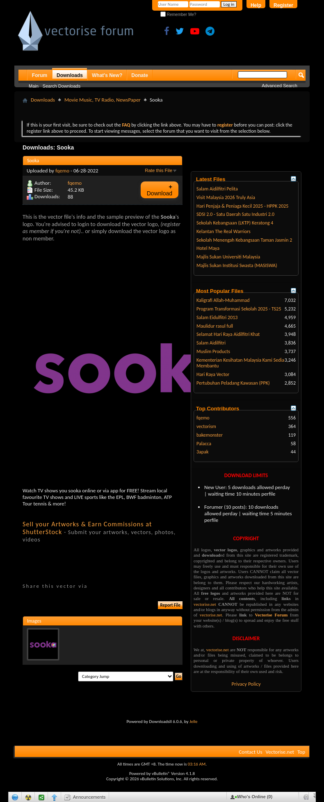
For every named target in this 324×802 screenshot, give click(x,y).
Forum (39, 75)
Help (256, 5)
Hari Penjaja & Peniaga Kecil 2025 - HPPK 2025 (242, 206)
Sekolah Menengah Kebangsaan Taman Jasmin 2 (244, 240)
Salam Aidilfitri (211, 343)
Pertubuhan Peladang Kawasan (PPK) (233, 383)
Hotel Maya (207, 248)
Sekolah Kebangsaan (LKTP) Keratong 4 (234, 223)
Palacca (203, 443)
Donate (139, 75)
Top (301, 752)
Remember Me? (178, 14)
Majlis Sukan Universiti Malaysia (228, 257)
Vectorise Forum (271, 614)
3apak (202, 452)
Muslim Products (213, 351)
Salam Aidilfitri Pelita (217, 189)
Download (159, 190)
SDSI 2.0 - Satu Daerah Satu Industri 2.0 (235, 214)
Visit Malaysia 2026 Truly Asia (225, 197)
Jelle (193, 721)
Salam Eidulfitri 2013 (216, 317)
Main (34, 86)
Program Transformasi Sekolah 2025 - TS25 (238, 309)
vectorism (206, 426)
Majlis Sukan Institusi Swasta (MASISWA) (236, 265)
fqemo (62, 171)
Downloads (70, 75)
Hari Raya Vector (212, 374)
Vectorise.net (279, 752)
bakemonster (209, 435)
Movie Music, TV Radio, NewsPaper (102, 100)
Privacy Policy (245, 684)
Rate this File (158, 170)
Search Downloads (61, 86)
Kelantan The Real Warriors (223, 231)
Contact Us (250, 752)
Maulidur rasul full (214, 326)
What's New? (107, 75)
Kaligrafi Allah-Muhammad (223, 300)
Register (283, 5)
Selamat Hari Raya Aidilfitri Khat (228, 334)
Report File (170, 605)
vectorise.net (205, 604)
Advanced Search (279, 85)
